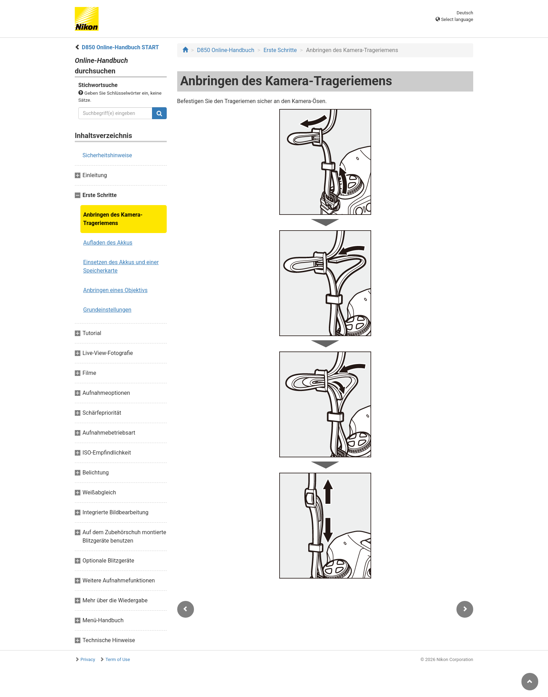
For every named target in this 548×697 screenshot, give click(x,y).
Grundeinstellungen (107, 309)
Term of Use (118, 659)
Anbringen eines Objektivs (115, 290)
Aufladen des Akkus (107, 242)
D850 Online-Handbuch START (120, 47)
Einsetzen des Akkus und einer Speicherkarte (121, 266)
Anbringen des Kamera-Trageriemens (113, 218)
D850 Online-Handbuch (225, 50)
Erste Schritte (280, 50)
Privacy (87, 659)
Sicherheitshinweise (107, 155)
